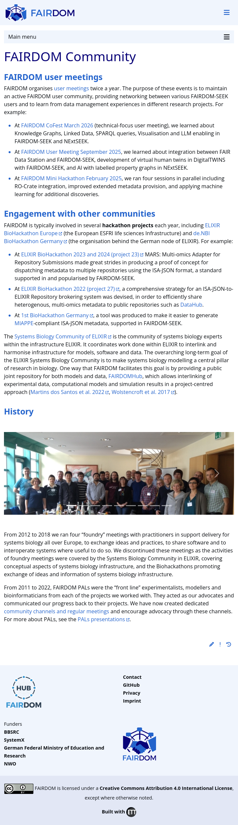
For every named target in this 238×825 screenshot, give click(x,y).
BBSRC (11, 732)
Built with (119, 812)
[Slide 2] (95, 505)
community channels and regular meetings (56, 611)
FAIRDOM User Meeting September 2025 (71, 151)
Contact (132, 677)
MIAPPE (24, 323)
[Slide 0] (71, 505)
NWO (10, 763)
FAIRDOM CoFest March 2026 (57, 125)
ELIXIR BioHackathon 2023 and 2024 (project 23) (80, 254)
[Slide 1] (83, 505)
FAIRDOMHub (125, 376)
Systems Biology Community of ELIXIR (61, 336)
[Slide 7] (155, 505)
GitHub (131, 685)
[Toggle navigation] (226, 13)
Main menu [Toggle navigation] (119, 37)
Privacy (131, 693)
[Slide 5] (131, 505)
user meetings (71, 88)
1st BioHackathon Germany (55, 315)
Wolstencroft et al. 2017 (141, 392)
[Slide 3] (107, 505)
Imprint (132, 701)
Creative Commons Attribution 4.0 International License (165, 788)
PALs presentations (101, 619)
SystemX (14, 740)
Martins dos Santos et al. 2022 (67, 392)
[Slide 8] (167, 505)
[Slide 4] (119, 505)
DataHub (191, 304)
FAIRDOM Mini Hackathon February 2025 (71, 178)
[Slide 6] (143, 505)
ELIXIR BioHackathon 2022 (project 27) (68, 288)
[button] (211, 644)
